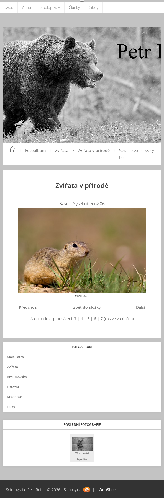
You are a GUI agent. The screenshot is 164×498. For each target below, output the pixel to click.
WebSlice (107, 489)
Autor (27, 7)
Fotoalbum (35, 150)
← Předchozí (26, 307)
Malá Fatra (15, 357)
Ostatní (13, 387)
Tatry (11, 406)
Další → (143, 307)
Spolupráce (50, 7)
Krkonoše (14, 397)
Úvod (8, 7)
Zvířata (61, 150)
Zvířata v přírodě (94, 150)
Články (74, 7)
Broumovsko (17, 377)
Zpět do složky (87, 307)
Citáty (93, 7)
